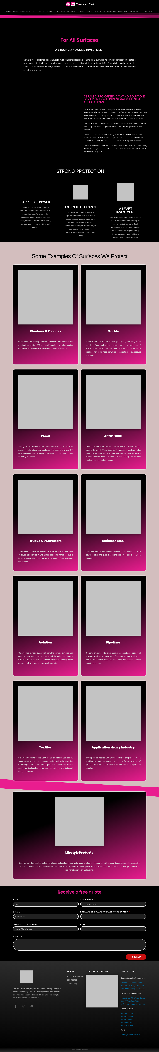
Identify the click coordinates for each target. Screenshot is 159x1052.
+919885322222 (127, 1019)
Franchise (111, 11)
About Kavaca (38, 11)
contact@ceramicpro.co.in (130, 1035)
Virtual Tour (92, 11)
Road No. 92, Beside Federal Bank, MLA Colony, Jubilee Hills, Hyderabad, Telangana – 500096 (133, 986)
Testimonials (135, 11)
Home (8, 11)
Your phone (87, 900)
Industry (71, 11)
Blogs (102, 11)
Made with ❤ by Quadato (79, 1050)
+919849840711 (127, 1022)
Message (18, 937)
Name (16, 900)
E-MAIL (16, 912)
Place (83, 924)
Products (50, 11)
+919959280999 (127, 1025)
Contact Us (148, 11)
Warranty (122, 11)
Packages (61, 11)
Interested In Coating (25, 924)
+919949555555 (127, 1013)
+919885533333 (127, 1016)
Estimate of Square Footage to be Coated (104, 912)
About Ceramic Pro (21, 11)
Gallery (80, 11)
